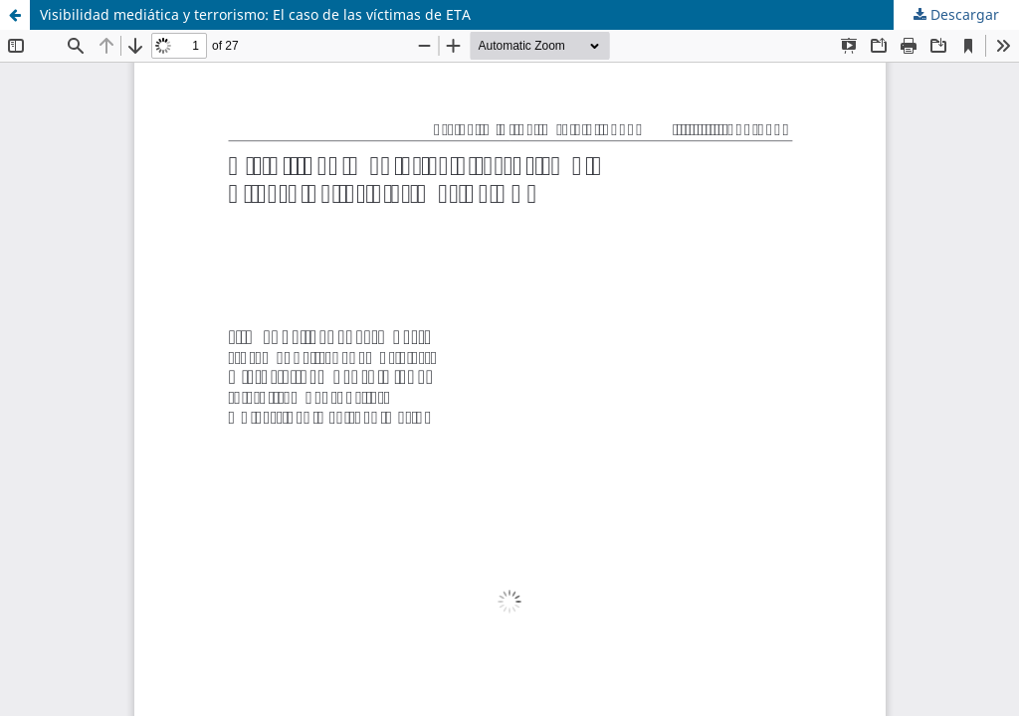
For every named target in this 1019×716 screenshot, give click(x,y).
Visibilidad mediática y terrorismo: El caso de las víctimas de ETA (255, 14)
